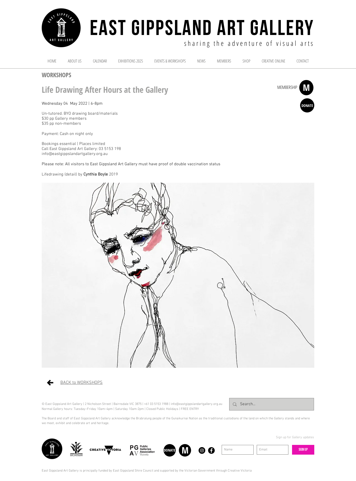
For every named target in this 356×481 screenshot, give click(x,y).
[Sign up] (303, 450)
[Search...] (271, 404)
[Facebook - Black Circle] (211, 450)
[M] (306, 87)
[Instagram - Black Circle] (202, 450)
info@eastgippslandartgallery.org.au (196, 404)
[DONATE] (307, 105)
